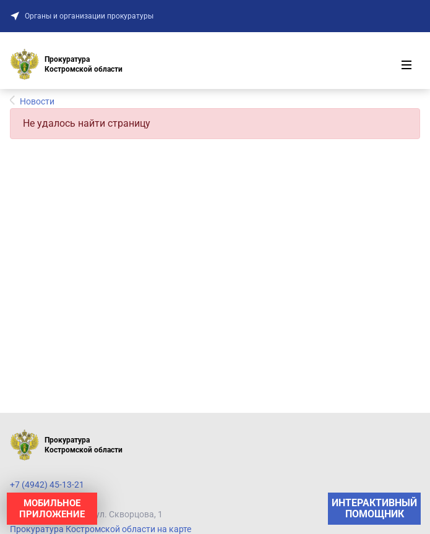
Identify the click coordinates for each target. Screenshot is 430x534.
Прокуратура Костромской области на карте (100, 529)
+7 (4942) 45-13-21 (47, 485)
